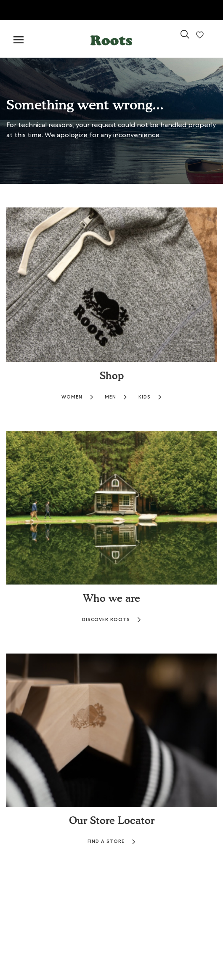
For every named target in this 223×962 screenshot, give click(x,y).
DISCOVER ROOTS (111, 619)
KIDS (150, 397)
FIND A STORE (112, 841)
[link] (185, 37)
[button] (111, 38)
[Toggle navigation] (18, 40)
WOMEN (77, 397)
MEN (116, 397)
